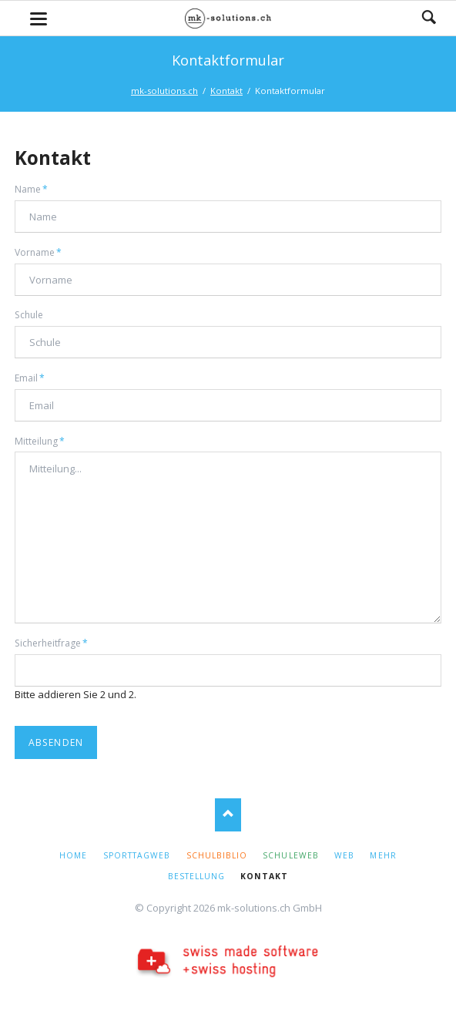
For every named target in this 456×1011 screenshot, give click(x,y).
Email (36, 378)
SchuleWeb (290, 855)
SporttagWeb (136, 855)
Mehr (383, 855)
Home (73, 855)
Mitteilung (40, 441)
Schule (29, 314)
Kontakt (226, 90)
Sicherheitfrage (51, 643)
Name (36, 189)
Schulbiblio (216, 855)
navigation (38, 19)
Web (344, 855)
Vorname (38, 252)
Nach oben (228, 814)
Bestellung (196, 876)
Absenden (56, 742)
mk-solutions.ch (164, 90)
